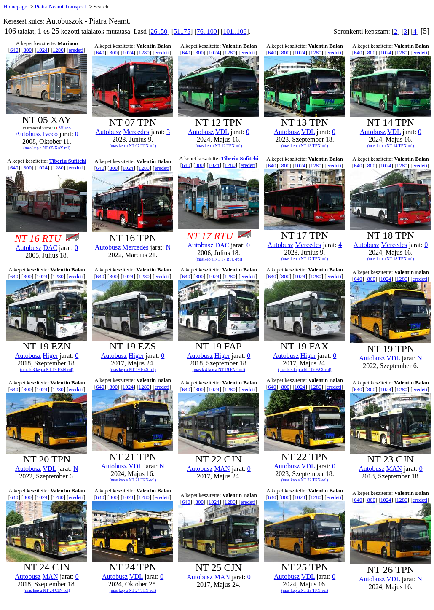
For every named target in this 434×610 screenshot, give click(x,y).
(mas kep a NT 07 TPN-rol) (133, 145)
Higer (50, 355)
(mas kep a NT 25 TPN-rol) (304, 590)
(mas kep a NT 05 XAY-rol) (46, 147)
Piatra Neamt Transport (60, 6)
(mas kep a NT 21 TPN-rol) (133, 480)
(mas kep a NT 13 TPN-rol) (304, 145)
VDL (222, 131)
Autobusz (28, 133)
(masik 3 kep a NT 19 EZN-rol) (46, 369)
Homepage (15, 6)
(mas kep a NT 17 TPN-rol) (304, 258)
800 (27, 50)
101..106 (234, 31)
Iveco (50, 133)
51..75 (182, 31)
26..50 (158, 31)
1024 (42, 50)
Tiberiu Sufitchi (67, 161)
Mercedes (136, 131)
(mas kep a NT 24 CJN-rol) (47, 590)
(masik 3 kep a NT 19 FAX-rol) (304, 369)
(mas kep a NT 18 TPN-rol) (390, 258)
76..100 (207, 31)
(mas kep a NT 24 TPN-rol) (133, 590)
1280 (58, 50)
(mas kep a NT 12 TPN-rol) (219, 145)
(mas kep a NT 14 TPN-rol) (390, 145)
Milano (65, 128)
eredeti (76, 50)
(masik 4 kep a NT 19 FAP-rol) (219, 369)
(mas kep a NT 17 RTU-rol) (218, 259)
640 (14, 50)
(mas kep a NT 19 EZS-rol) (133, 369)
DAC (50, 247)
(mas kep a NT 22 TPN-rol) (304, 480)
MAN (222, 468)
